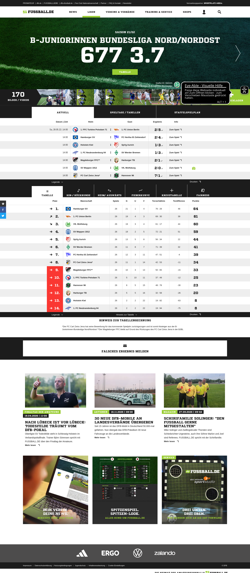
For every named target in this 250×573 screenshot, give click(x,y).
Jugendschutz (80, 565)
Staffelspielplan (187, 112)
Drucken (195, 181)
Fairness (203, 192)
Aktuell (63, 112)
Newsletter (127, 3)
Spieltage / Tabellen (125, 112)
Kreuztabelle (172, 192)
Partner (104, 3)
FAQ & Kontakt (115, 3)
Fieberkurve (140, 192)
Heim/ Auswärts (109, 192)
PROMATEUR (28, 3)
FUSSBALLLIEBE (51, 3)
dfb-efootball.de (66, 3)
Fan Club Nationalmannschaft (86, 3)
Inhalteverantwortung (97, 565)
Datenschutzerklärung (43, 565)
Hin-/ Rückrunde (78, 192)
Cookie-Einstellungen (116, 565)
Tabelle (125, 72)
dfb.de (39, 3)
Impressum (27, 565)
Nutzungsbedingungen (63, 565)
